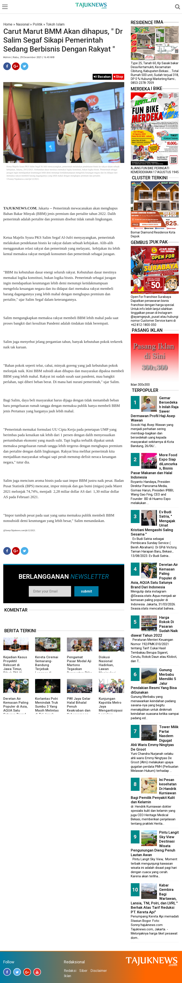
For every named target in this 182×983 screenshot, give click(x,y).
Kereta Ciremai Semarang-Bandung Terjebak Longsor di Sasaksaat (46, 667)
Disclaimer (98, 971)
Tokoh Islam (55, 24)
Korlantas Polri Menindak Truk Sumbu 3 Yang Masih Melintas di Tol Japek (47, 706)
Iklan (67, 976)
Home (7, 24)
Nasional (22, 24)
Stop (118, 77)
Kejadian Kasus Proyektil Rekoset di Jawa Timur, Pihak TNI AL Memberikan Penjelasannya (15, 669)
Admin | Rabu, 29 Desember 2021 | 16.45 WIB (28, 57)
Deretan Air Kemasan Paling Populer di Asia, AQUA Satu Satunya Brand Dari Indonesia (15, 708)
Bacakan (102, 77)
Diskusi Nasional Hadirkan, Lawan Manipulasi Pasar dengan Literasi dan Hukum (110, 671)
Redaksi (70, 971)
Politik (38, 24)
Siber (83, 971)
